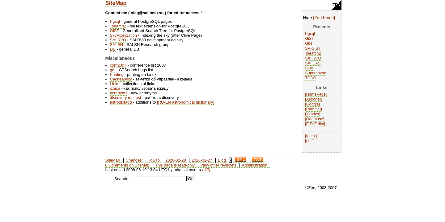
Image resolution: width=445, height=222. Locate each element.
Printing (117, 74)
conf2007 (118, 65)
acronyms (118, 93)
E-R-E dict (315, 124)
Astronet (313, 99)
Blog (222, 160)
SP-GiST (312, 48)
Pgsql (310, 33)
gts (112, 70)
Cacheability (121, 79)
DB (113, 49)
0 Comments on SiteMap (127, 165)
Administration (254, 165)
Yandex (312, 114)
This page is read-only (175, 165)
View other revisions (218, 165)
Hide (307, 17)
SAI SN (116, 44)
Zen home (324, 17)
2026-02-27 (202, 160)
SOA (309, 68)
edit (309, 141)
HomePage (316, 94)
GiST (309, 38)
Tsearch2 (313, 53)
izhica (115, 88)
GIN (308, 43)
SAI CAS (312, 63)
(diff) (206, 169)
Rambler (313, 109)
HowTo (153, 160)
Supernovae (315, 73)
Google (312, 104)
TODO (310, 78)
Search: (121, 178)
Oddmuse (314, 119)
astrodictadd (121, 102)
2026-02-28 (175, 160)
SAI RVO (313, 58)
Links (114, 83)
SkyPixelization (123, 35)
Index (311, 136)
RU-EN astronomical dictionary (185, 102)
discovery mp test (125, 97)
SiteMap (116, 3)
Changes (134, 160)
